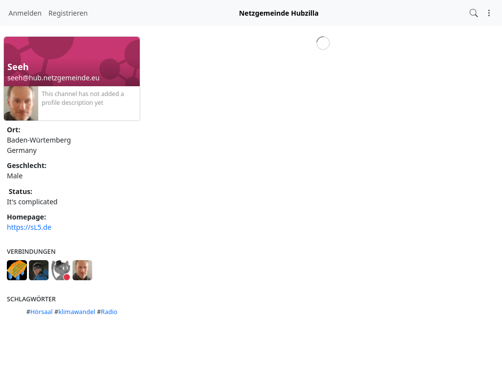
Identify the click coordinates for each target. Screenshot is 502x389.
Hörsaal (41, 312)
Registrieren (68, 13)
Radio (109, 312)
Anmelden (25, 13)
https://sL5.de (29, 227)
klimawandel (76, 312)
